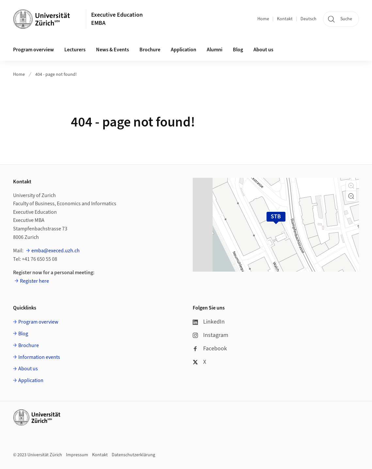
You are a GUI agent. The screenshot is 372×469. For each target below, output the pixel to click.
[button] (351, 185)
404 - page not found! (56, 74)
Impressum (77, 455)
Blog (238, 49)
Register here (34, 281)
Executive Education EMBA (117, 19)
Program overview (33, 49)
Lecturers (75, 49)
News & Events (112, 49)
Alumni (214, 49)
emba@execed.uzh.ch (55, 250)
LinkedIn (209, 322)
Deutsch (308, 19)
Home (263, 19)
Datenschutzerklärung (133, 455)
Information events (39, 357)
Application (183, 49)
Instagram (210, 335)
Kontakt (285, 19)
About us (263, 49)
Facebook (210, 348)
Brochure (149, 49)
